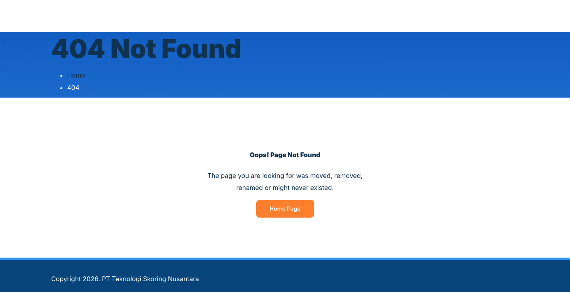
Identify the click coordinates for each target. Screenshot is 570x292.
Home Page (284, 208)
